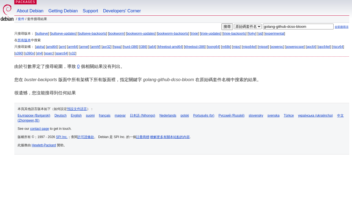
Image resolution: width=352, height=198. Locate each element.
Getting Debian (63, 11)
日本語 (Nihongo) (142, 115)
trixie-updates (211, 33)
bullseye (42, 33)
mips (236, 47)
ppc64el (324, 47)
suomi (90, 115)
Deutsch (60, 115)
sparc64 (61, 53)
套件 (21, 19)
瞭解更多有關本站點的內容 (170, 137)
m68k (226, 47)
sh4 (39, 53)
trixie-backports (234, 33)
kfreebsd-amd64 (170, 47)
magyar (120, 115)
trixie (194, 33)
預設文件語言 (77, 109)
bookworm (116, 33)
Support (90, 11)
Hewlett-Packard (44, 145)
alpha (40, 47)
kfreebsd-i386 (195, 47)
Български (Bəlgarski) (34, 115)
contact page (39, 129)
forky (251, 33)
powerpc (277, 47)
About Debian (30, 11)
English (76, 115)
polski (184, 115)
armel (84, 47)
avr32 (106, 47)
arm (62, 47)
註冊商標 (142, 137)
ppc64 (311, 47)
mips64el (249, 47)
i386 (143, 47)
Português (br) (203, 115)
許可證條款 (86, 137)
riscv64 (338, 47)
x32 (72, 53)
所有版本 (24, 40)
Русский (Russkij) (231, 115)
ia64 (152, 47)
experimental (274, 33)
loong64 (213, 47)
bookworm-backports (173, 33)
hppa (117, 47)
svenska (273, 115)
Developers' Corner (122, 11)
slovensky (256, 115)
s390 (18, 53)
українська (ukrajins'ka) (315, 115)
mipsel (263, 47)
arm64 (72, 47)
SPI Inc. (62, 137)
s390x (29, 53)
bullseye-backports (92, 33)
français (105, 115)
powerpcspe (295, 47)
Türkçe (289, 115)
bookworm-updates (141, 33)
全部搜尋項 (341, 26)
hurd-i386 (130, 47)
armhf (95, 47)
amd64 (52, 47)
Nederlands (168, 115)
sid (260, 33)
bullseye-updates (63, 33)
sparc (49, 53)
